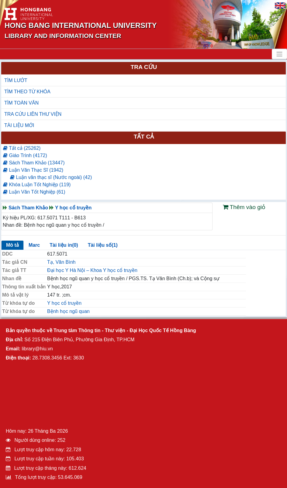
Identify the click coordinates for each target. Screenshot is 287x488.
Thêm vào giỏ (244, 207)
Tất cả (144, 136)
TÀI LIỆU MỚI (19, 125)
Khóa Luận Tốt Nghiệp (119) (37, 184)
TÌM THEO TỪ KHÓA (27, 91)
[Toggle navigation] (279, 54)
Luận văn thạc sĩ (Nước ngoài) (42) (51, 177)
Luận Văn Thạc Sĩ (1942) (33, 170)
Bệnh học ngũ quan (68, 311)
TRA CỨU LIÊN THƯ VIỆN (32, 114)
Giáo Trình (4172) (25, 155)
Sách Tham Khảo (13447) (33, 162)
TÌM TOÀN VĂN (21, 102)
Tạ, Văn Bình (61, 262)
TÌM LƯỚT (15, 80)
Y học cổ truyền (73, 207)
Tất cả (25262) (21, 148)
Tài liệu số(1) (103, 245)
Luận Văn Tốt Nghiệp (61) (34, 191)
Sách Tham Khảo (28, 207)
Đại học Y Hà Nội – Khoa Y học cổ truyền (92, 270)
